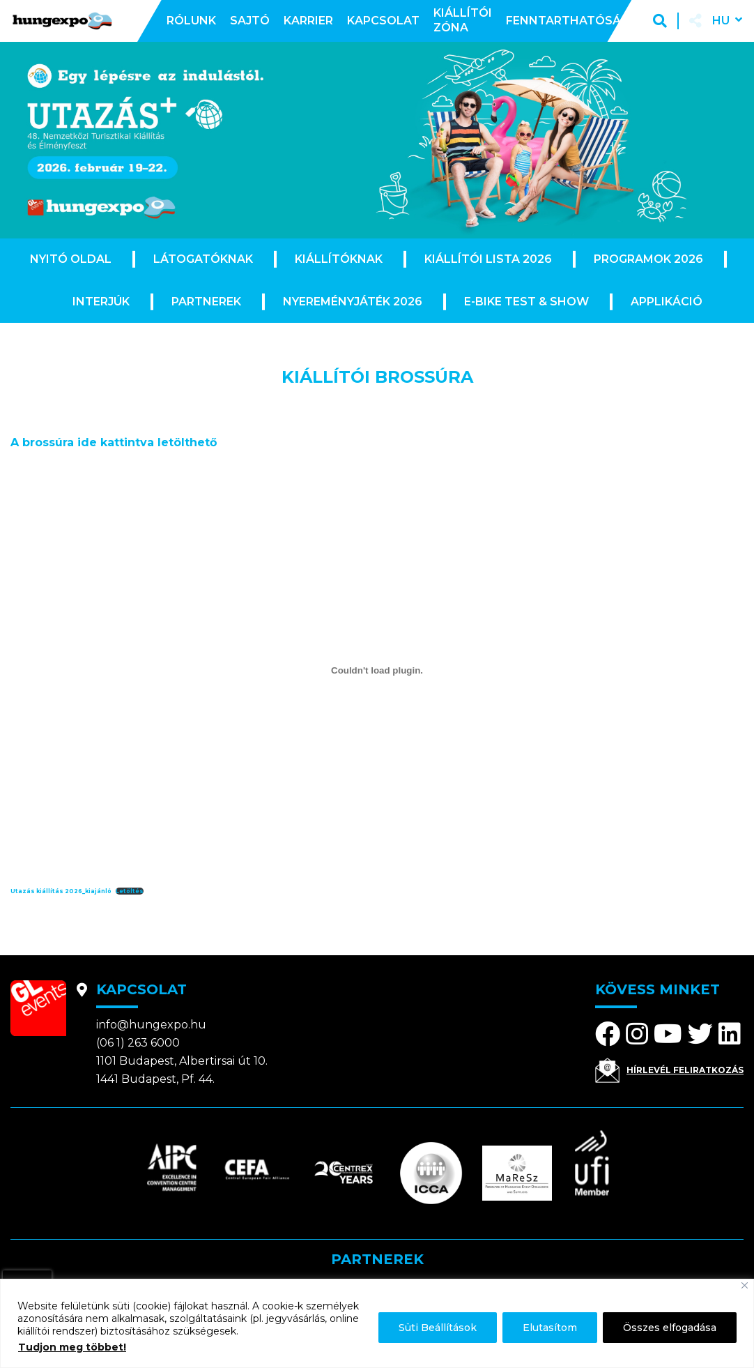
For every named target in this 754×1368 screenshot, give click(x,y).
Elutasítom (550, 1327)
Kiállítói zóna (462, 20)
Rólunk (191, 20)
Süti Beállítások (438, 1327)
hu (721, 20)
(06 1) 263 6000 (138, 1042)
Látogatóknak (203, 259)
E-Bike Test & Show (526, 301)
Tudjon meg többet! (72, 1347)
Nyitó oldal (70, 259)
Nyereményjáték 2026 (352, 301)
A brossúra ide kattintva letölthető (113, 442)
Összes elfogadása (669, 1327)
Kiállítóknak (339, 259)
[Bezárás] (744, 1285)
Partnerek (206, 301)
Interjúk (101, 301)
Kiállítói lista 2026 (488, 259)
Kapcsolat (383, 20)
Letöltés (130, 891)
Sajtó (250, 20)
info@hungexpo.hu (151, 1024)
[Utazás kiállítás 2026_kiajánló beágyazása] (377, 670)
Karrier (308, 20)
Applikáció (666, 301)
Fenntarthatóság (567, 20)
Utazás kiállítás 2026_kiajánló (60, 891)
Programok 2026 (648, 259)
